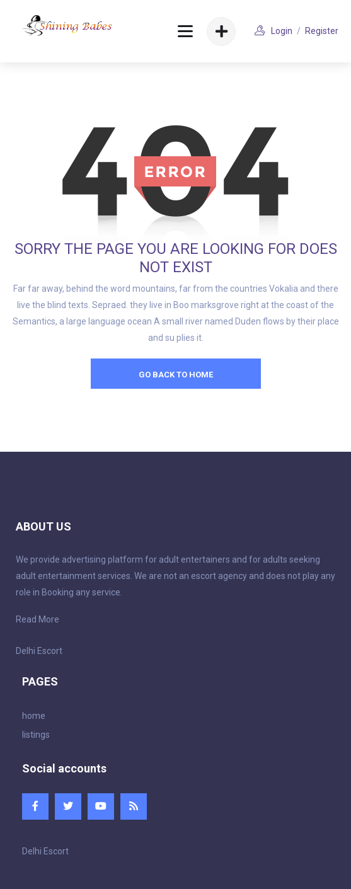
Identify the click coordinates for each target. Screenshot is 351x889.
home (33, 716)
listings (36, 735)
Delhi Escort (39, 651)
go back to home (176, 374)
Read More (37, 619)
